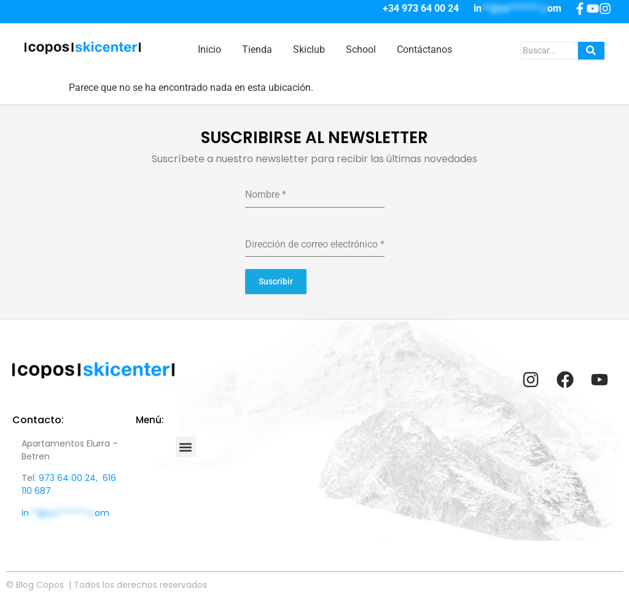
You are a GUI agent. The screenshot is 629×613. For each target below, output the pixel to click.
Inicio (209, 49)
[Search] (549, 51)
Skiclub (309, 49)
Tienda (257, 49)
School (361, 49)
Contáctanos (424, 49)
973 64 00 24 (67, 478)
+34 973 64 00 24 (421, 8)
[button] (186, 447)
